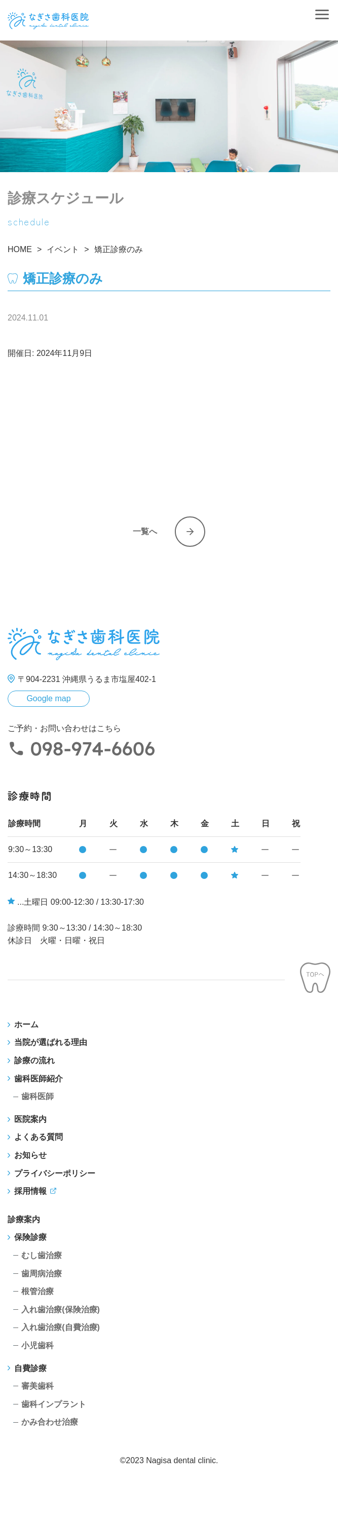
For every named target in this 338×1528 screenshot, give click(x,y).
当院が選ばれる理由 (50, 1042)
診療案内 (24, 1219)
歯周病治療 (41, 1273)
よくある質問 (38, 1137)
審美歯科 (37, 1386)
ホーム (26, 1024)
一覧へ (145, 531)
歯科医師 (37, 1096)
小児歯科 (37, 1345)
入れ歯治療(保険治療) (60, 1309)
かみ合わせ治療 (49, 1422)
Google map (48, 698)
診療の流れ (34, 1060)
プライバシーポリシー (54, 1173)
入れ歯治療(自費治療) (60, 1327)
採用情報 (30, 1191)
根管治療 (37, 1291)
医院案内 (30, 1119)
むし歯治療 (41, 1255)
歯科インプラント (53, 1404)
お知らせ (30, 1155)
